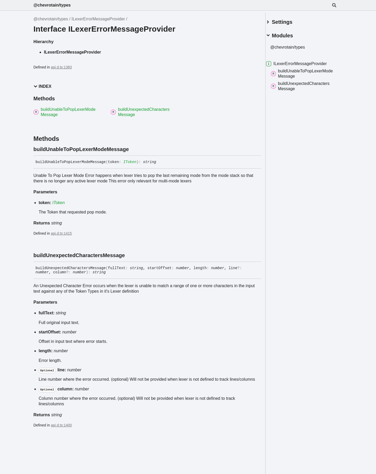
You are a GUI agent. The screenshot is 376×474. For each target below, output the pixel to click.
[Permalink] (133, 149)
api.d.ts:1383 (61, 67)
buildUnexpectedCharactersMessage (306, 84)
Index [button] (42, 86)
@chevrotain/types (52, 5)
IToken (129, 162)
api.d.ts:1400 (61, 425)
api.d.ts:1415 (61, 233)
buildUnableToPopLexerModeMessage (303, 71)
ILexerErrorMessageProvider (98, 19)
